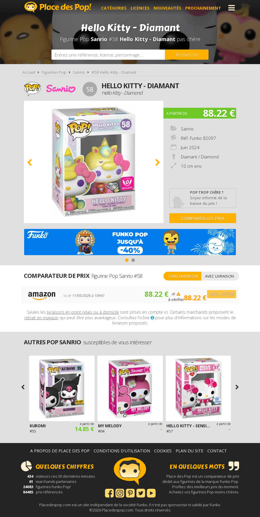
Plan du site (189, 451)
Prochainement (204, 7)
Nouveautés (168, 7)
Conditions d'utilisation (122, 451)
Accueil (28, 72)
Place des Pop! (58, 7)
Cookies (163, 451)
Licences (140, 7)
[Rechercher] (187, 55)
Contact (217, 451)
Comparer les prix (203, 218)
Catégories (114, 7)
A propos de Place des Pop (60, 451)
